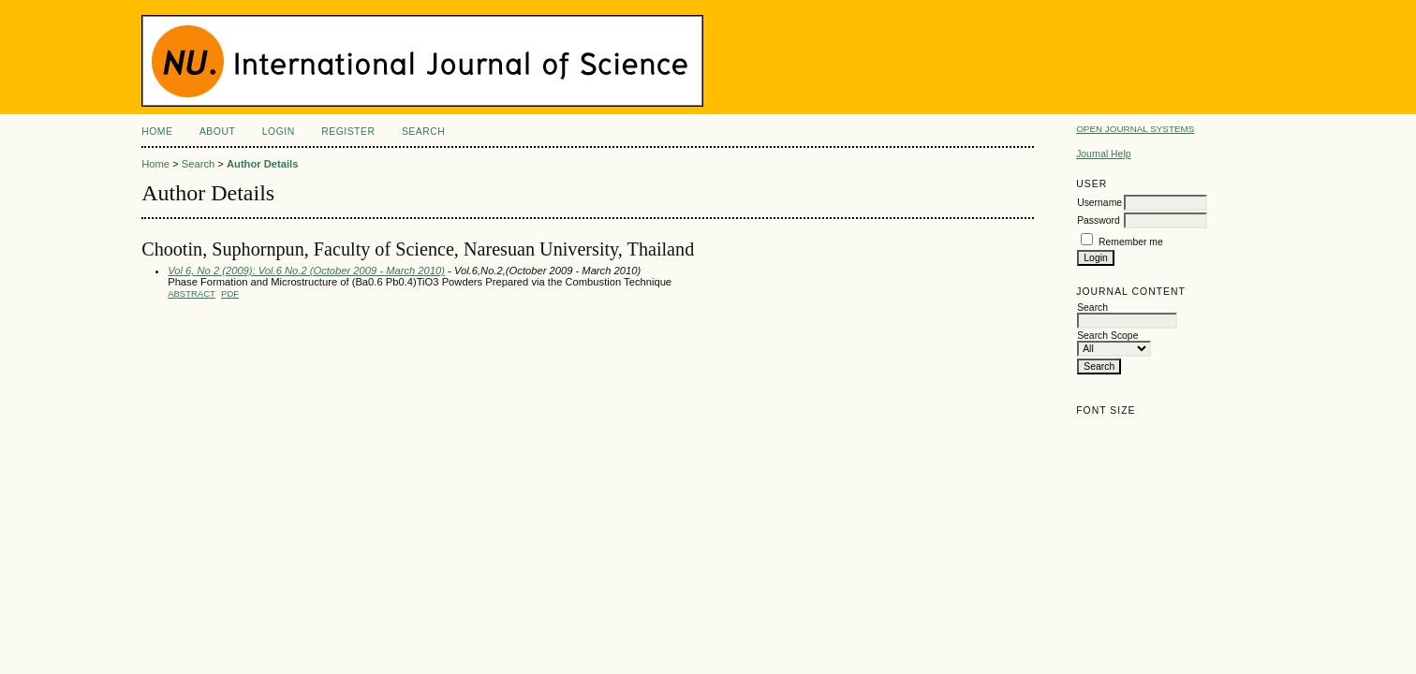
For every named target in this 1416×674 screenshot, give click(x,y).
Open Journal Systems (1135, 129)
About (217, 131)
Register (348, 131)
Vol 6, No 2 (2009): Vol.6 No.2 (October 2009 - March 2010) (306, 270)
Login (278, 131)
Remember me (1131, 242)
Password (1098, 220)
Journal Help (1103, 154)
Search (423, 131)
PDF (230, 293)
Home (156, 131)
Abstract (191, 293)
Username (1099, 203)
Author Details (262, 163)
